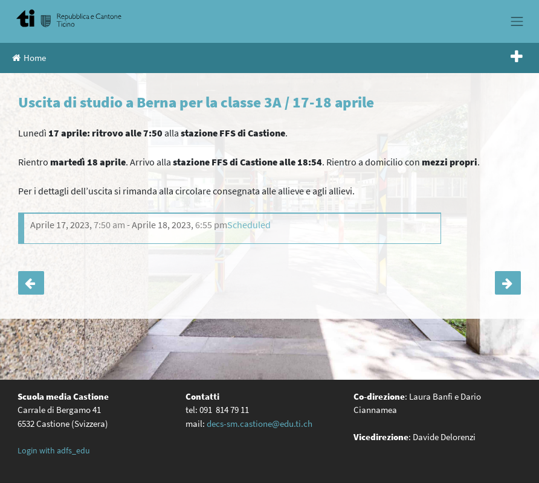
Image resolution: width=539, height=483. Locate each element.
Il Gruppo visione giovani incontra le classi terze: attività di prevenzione (31, 283)
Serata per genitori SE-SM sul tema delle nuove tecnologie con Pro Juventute (508, 283)
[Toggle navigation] (517, 21)
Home (29, 57)
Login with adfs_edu (54, 450)
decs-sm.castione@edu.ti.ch (259, 423)
